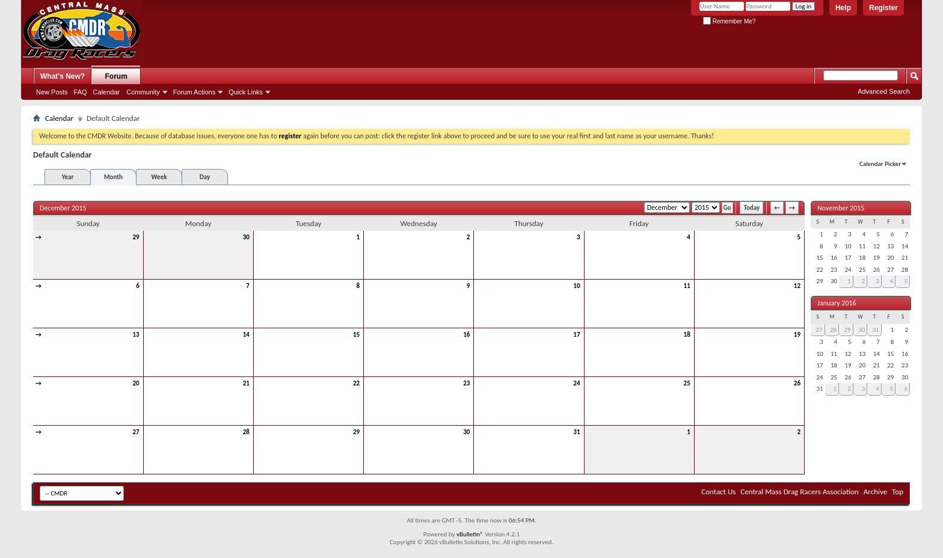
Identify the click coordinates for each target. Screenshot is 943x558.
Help (843, 8)
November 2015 (840, 208)
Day (205, 177)
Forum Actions (194, 92)
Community (143, 92)
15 (356, 335)
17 (576, 335)
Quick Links (246, 92)
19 (797, 335)
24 (576, 383)
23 (466, 383)
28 (246, 432)
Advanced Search (884, 91)
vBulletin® (470, 534)
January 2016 (836, 303)
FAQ (80, 92)
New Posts (52, 92)
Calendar (106, 92)
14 (246, 335)
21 (246, 383)
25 (687, 383)
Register (883, 8)
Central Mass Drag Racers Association (799, 491)
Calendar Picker (880, 164)
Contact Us (718, 491)
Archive (875, 491)
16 (466, 335)
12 (797, 286)
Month (113, 177)
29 (136, 237)
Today (751, 208)
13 (136, 335)
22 (356, 383)
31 (576, 432)
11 (687, 286)
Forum (116, 76)
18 (687, 335)
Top (897, 491)
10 (576, 286)
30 (246, 237)
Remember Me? (729, 21)
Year (68, 177)
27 (136, 432)
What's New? (62, 76)
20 (136, 383)
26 (797, 383)
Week (159, 177)
